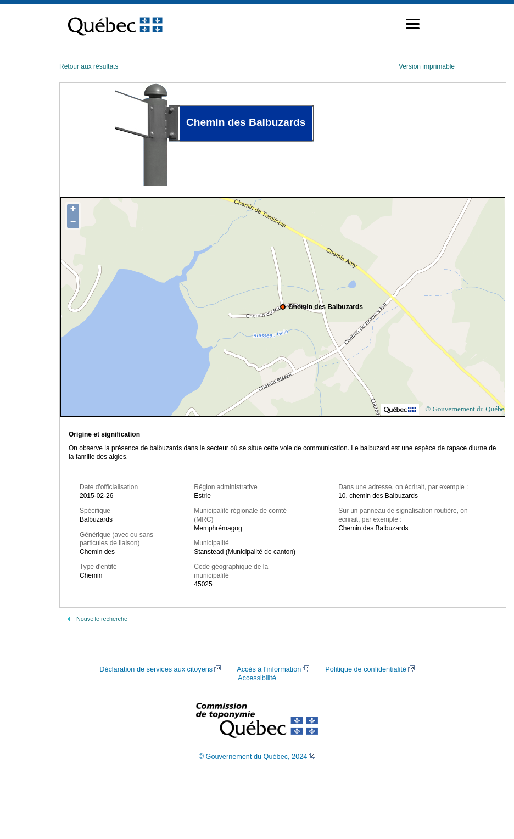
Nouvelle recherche (101, 619)
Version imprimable (427, 66)
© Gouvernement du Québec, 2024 (253, 756)
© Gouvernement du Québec (466, 409)
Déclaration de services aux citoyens (156, 669)
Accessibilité (257, 678)
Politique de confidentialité (365, 669)
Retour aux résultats (88, 66)
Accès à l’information (269, 669)
